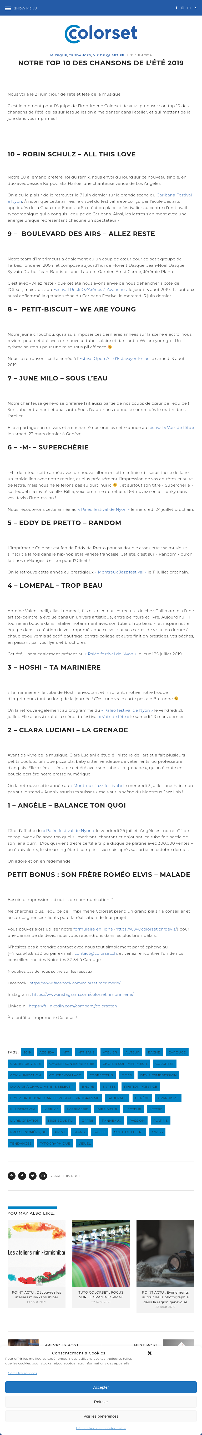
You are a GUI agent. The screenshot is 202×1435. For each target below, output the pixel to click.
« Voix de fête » (114, 716)
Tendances (80, 55)
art (66, 1052)
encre (88, 1086)
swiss (157, 1132)
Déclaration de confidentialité (101, 1428)
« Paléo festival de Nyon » (104, 509)
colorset (164, 1064)
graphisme (168, 1098)
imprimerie (77, 1109)
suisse (100, 1132)
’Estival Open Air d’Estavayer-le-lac (113, 358)
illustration (22, 1109)
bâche (154, 1052)
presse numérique (28, 1132)
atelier (110, 1052)
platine (160, 1120)
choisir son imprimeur (125, 1064)
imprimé (51, 1109)
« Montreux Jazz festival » (121, 572)
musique (58, 55)
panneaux (111, 1120)
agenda (46, 1052)
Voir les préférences (101, 1416)
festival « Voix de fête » (171, 427)
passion (137, 1120)
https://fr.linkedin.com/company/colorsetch (73, 1005)
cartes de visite (25, 1064)
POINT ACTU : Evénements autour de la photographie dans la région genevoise (165, 1297)
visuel (85, 1143)
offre (87, 1120)
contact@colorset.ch (95, 953)
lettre (156, 1109)
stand (79, 1132)
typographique (55, 1143)
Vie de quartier (108, 55)
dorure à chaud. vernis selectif (42, 1086)
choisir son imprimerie (71, 1064)
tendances (21, 1143)
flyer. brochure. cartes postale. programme (54, 1098)
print (60, 1132)
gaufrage (117, 1098)
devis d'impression (158, 1075)
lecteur (134, 1109)
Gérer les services (22, 1373)
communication (25, 1075)
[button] (149, 1353)
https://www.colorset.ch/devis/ (146, 929)
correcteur (101, 1075)
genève (142, 1098)
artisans (86, 1052)
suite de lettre (129, 1132)
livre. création (25, 1120)
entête (109, 1086)
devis (127, 1075)
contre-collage (65, 1075)
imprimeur (107, 1109)
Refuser (101, 1401)
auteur (132, 1052)
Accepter (101, 1387)
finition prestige (140, 1086)
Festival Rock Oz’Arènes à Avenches (90, 289)
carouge (177, 1052)
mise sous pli (60, 1120)
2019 (27, 1052)
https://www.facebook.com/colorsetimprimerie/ (74, 983)
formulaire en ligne (93, 929)
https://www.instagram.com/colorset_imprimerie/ (83, 994)
